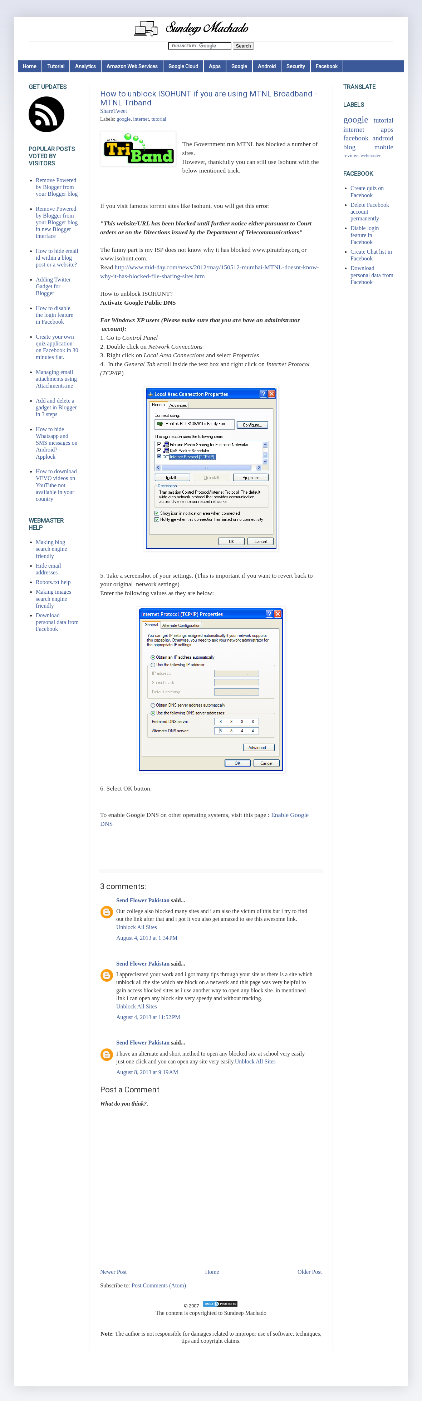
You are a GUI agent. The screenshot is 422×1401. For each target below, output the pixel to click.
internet (141, 119)
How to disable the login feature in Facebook (54, 315)
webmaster (370, 155)
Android (267, 66)
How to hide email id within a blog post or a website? (57, 258)
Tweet (120, 111)
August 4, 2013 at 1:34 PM (146, 938)
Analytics (85, 66)
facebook (355, 138)
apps (387, 129)
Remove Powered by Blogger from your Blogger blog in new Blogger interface (57, 222)
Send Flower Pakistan (143, 900)
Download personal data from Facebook (57, 622)
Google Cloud (183, 66)
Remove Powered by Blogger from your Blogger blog (57, 187)
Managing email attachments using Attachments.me (56, 379)
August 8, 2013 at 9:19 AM (147, 1072)
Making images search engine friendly (53, 598)
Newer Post (113, 1272)
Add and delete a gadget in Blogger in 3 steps (56, 407)
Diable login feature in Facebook (364, 235)
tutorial (159, 119)
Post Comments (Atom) (159, 1285)
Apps (215, 66)
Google (239, 66)
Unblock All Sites (136, 927)
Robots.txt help (53, 582)
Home (29, 66)
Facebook (327, 66)
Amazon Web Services (132, 66)
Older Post (310, 1272)
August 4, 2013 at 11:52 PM (148, 1017)
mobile (383, 147)
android (382, 138)
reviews (351, 155)
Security (295, 66)
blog (349, 147)
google (124, 119)
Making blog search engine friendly (51, 549)
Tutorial (55, 66)
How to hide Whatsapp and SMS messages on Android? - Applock (56, 443)
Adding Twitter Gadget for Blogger (53, 286)
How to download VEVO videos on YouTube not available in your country (56, 485)
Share (106, 111)
